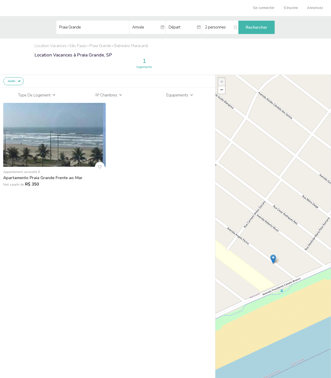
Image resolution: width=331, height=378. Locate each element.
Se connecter (263, 7)
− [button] (221, 90)
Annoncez (315, 7)
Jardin (14, 81)
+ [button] (221, 82)
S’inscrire (291, 7)
